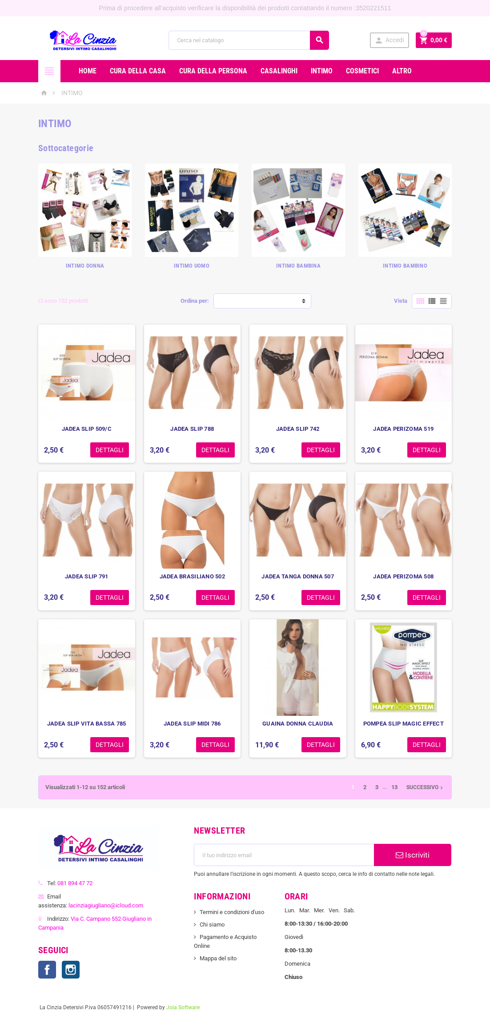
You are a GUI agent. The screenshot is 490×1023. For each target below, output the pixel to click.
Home (87, 71)
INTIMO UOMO (191, 265)
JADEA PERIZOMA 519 (403, 428)
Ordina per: (195, 300)
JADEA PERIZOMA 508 (403, 576)
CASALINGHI (279, 71)
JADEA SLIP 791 (86, 576)
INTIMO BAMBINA (298, 265)
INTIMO (322, 71)
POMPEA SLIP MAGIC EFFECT (403, 723)
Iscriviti (413, 854)
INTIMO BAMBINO (405, 265)
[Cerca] (249, 40)
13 (394, 787)
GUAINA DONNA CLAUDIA (297, 723)
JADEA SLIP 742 (298, 428)
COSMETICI (362, 71)
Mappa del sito (218, 958)
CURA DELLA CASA (138, 71)
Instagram (71, 970)
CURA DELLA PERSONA (213, 71)
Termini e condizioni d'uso (232, 912)
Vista (400, 300)
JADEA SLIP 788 (192, 428)
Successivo (425, 787)
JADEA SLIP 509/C (87, 428)
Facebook (47, 970)
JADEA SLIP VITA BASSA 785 (86, 723)
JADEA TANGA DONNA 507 (297, 576)
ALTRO (402, 71)
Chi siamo (212, 924)
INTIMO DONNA (85, 265)
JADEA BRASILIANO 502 (192, 576)
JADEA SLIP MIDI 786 (192, 723)
